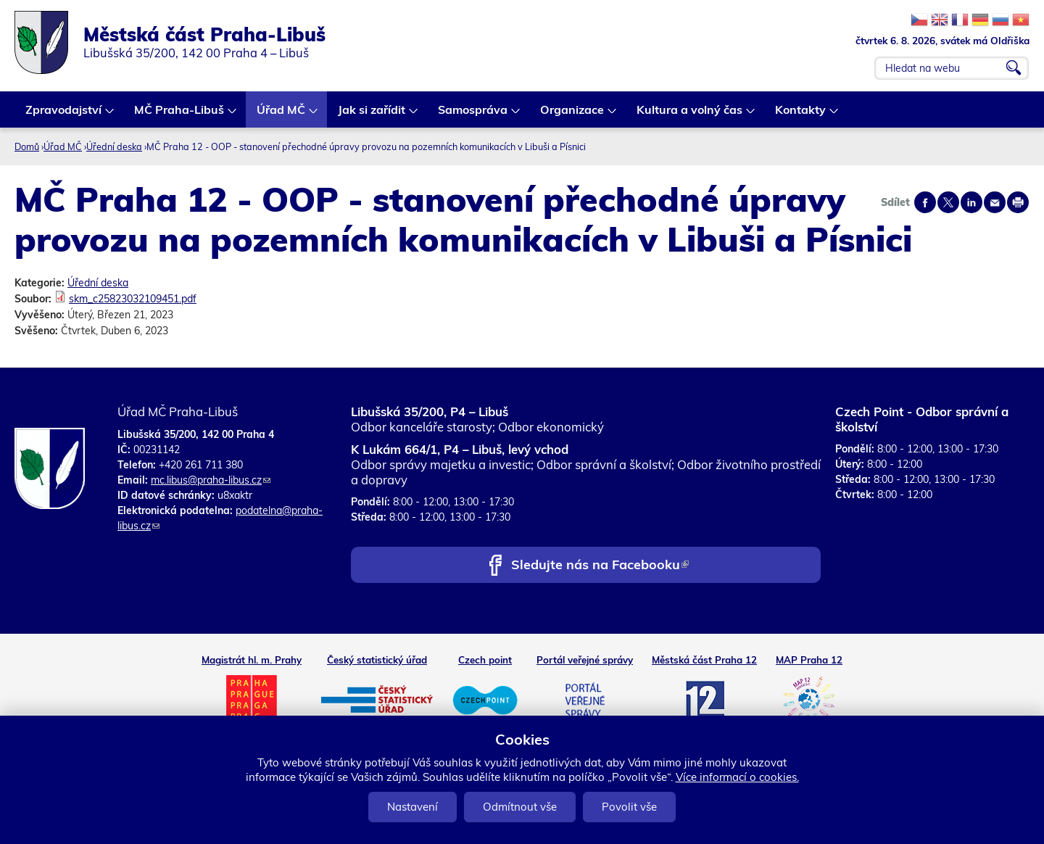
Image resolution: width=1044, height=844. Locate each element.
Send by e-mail (995, 202)
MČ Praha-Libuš (179, 115)
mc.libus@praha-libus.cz (210, 480)
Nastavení (412, 807)
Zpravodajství (64, 115)
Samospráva (473, 115)
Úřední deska (114, 146)
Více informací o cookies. (737, 777)
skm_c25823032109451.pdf (132, 298)
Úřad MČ (282, 115)
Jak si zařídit (372, 115)
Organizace (572, 115)
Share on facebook (925, 202)
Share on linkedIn (971, 202)
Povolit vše (629, 807)
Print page (1018, 202)
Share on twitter (948, 202)
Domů (26, 146)
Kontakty (801, 115)
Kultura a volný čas (690, 115)
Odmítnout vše (520, 807)
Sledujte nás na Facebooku (600, 566)
